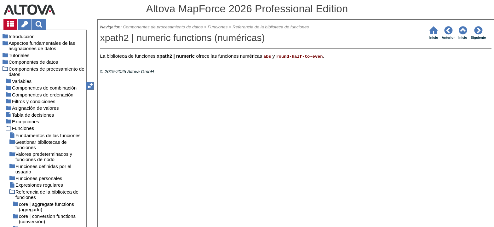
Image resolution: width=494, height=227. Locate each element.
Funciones (217, 27)
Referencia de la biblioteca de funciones (271, 27)
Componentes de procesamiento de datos (163, 27)
